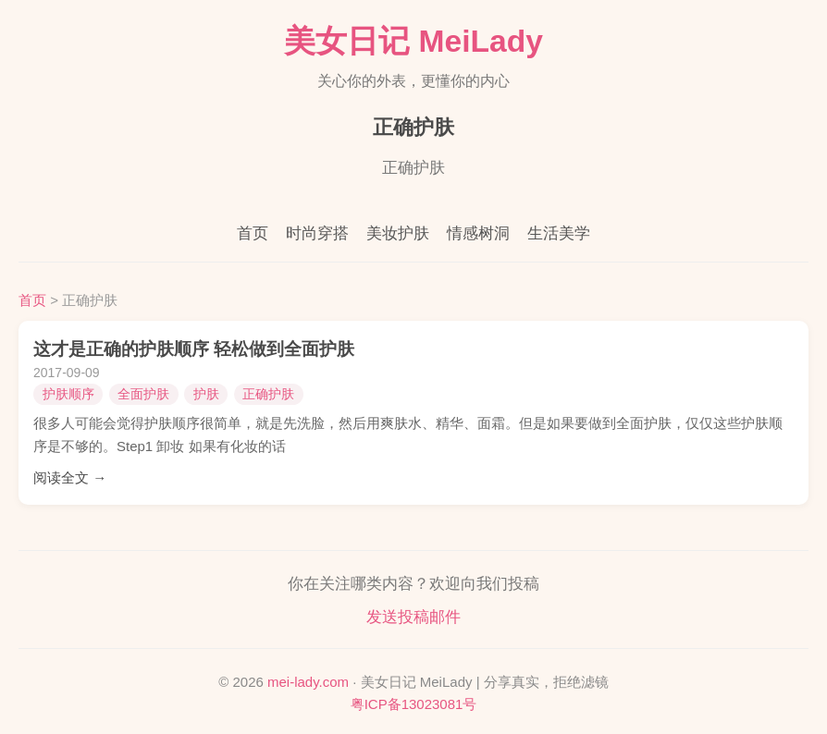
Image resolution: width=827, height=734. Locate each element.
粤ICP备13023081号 (414, 704)
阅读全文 (61, 477)
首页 (252, 233)
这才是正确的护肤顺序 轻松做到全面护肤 (193, 349)
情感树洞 (478, 233)
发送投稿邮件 (413, 617)
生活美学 (558, 233)
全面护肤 (143, 393)
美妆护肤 (397, 233)
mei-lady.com (308, 682)
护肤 (206, 393)
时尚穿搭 (317, 233)
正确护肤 (268, 393)
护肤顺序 (68, 393)
